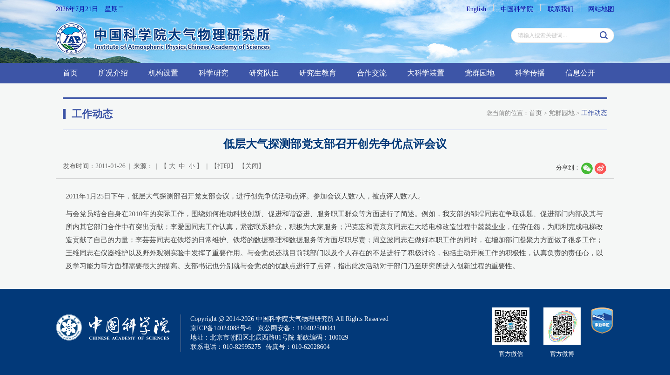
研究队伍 (264, 73)
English (476, 9)
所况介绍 (113, 73)
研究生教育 (317, 73)
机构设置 (163, 73)
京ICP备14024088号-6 (220, 328)
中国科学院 (517, 9)
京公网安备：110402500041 (296, 328)
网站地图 (601, 9)
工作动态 (594, 112)
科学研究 (213, 73)
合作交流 (372, 73)
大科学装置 (425, 73)
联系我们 (561, 9)
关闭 (251, 166)
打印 (223, 166)
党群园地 (480, 73)
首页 (70, 73)
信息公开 (580, 73)
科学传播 (530, 73)
